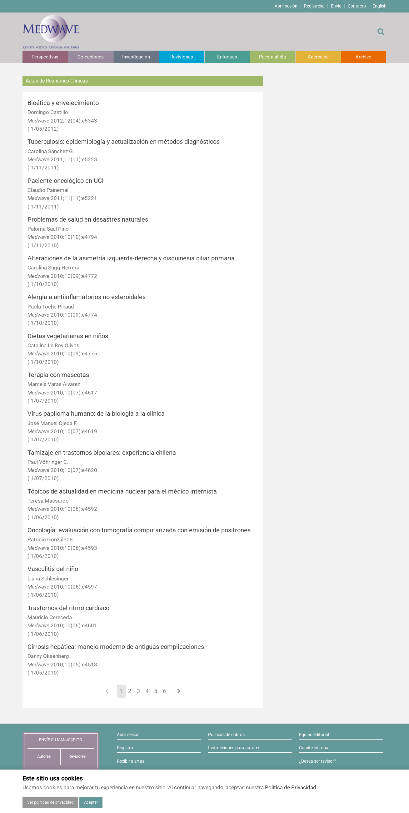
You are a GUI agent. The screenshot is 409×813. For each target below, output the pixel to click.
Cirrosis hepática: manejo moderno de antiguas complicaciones (115, 646)
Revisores (77, 756)
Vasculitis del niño (52, 569)
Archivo (364, 57)
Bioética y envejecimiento (63, 103)
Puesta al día (272, 57)
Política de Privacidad (290, 787)
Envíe (336, 5)
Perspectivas (45, 57)
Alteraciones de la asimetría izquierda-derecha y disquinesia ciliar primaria (131, 258)
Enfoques (227, 57)
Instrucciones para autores (234, 747)
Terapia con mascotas (58, 375)
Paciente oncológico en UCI (65, 180)
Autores (44, 756)
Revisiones (181, 57)
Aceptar (91, 802)
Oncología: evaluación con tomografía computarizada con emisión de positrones (139, 530)
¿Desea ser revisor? (317, 761)
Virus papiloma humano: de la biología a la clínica (96, 413)
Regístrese (314, 5)
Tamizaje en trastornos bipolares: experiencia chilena (101, 452)
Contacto (357, 5)
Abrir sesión (286, 5)
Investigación (136, 57)
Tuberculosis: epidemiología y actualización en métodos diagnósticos (123, 141)
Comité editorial (314, 747)
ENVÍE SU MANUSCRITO (60, 739)
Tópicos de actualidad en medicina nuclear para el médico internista (122, 491)
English (379, 5)
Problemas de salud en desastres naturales (87, 219)
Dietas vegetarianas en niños (67, 336)
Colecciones (90, 57)
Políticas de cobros (226, 734)
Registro (125, 747)
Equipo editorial (314, 734)
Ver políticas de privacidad (50, 802)
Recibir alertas (130, 761)
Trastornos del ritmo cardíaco (68, 608)
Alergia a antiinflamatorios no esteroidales (86, 297)
